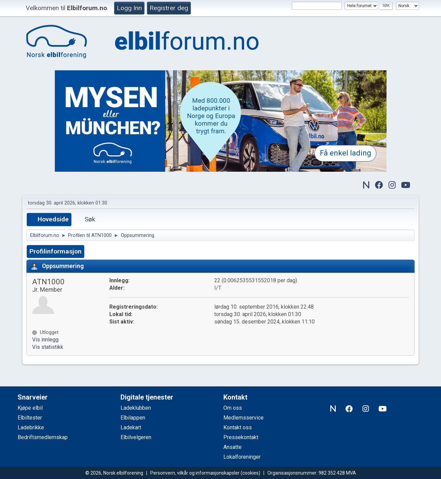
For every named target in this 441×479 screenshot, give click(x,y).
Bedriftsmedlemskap (43, 437)
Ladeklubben (135, 408)
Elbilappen (132, 417)
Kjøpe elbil (30, 408)
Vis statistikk (47, 347)
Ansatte (232, 447)
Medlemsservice (243, 417)
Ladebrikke (31, 427)
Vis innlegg (45, 339)
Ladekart (130, 427)
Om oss (232, 408)
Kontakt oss (237, 427)
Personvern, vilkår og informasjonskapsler (195, 473)
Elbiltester (30, 417)
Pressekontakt (240, 437)
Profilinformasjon (55, 251)
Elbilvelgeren (135, 437)
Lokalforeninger (242, 457)
